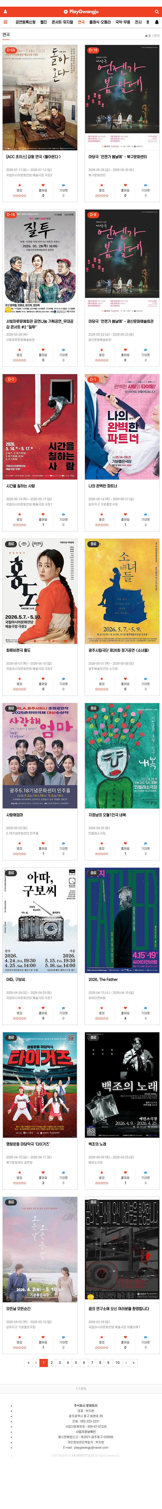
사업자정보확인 (86, 1432)
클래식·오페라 (100, 22)
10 (117, 1363)
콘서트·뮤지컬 (62, 22)
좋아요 (43, 190)
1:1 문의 (81, 1389)
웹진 (43, 22)
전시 (138, 22)
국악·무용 (122, 22)
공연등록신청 (25, 22)
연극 (81, 22)
